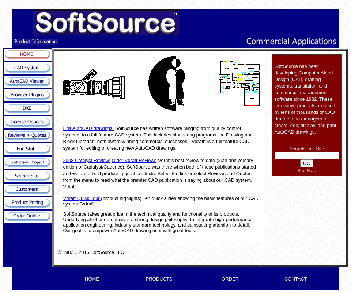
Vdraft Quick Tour (82, 198)
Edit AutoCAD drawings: (88, 128)
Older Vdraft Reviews (134, 160)
